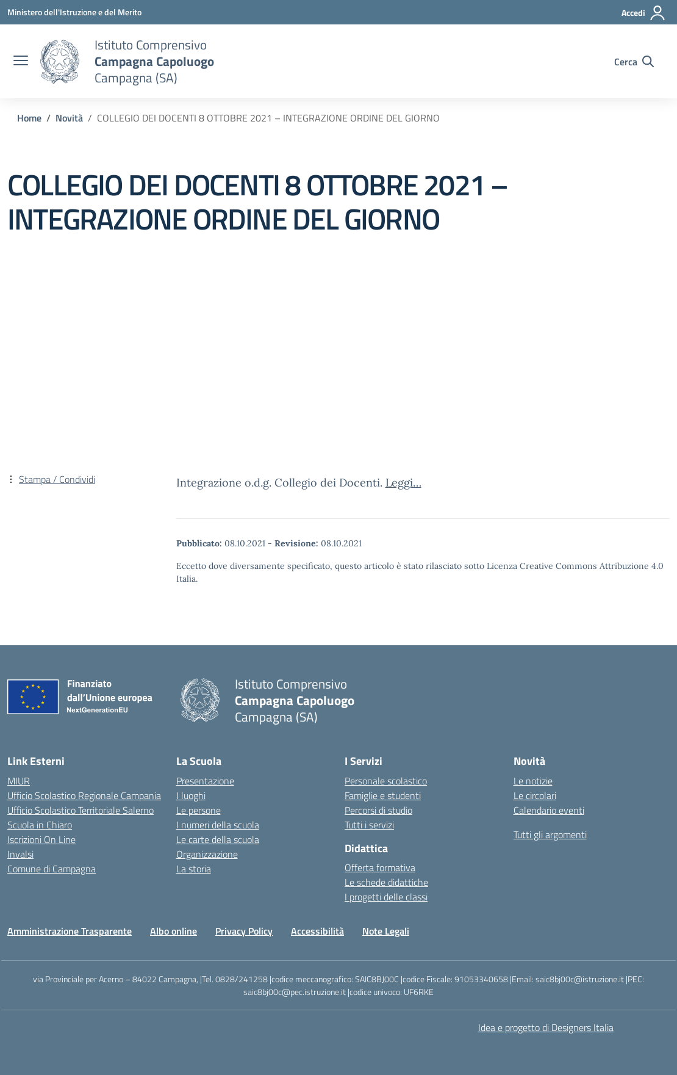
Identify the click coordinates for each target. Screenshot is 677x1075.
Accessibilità (317, 931)
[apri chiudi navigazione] (20, 61)
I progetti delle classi (386, 896)
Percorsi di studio (378, 810)
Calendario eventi (549, 810)
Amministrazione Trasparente (69, 931)
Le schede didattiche (386, 882)
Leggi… (403, 483)
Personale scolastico (386, 780)
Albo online (173, 931)
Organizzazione (207, 854)
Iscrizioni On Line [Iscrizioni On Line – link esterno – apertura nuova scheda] (41, 839)
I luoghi (191, 795)
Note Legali (385, 931)
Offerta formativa (380, 867)
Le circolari (535, 795)
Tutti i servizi (369, 824)
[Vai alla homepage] (59, 62)
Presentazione (205, 780)
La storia (193, 868)
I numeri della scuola (217, 824)
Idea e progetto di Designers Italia (546, 1027)
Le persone (198, 810)
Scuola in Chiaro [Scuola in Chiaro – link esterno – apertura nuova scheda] (39, 824)
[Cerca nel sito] (634, 62)
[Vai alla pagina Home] (29, 117)
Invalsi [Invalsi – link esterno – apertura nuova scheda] (20, 854)
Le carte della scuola (217, 839)
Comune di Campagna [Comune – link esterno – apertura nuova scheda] (51, 868)
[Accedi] (644, 13)
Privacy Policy (244, 931)
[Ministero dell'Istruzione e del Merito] (74, 11)
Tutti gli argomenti (550, 834)
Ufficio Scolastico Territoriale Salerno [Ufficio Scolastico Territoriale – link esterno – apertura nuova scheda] (80, 810)
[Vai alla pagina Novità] (69, 117)
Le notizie (533, 780)
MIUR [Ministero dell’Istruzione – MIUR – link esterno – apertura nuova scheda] (18, 780)
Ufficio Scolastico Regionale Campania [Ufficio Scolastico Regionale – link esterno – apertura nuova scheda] (84, 795)
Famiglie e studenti (383, 795)
